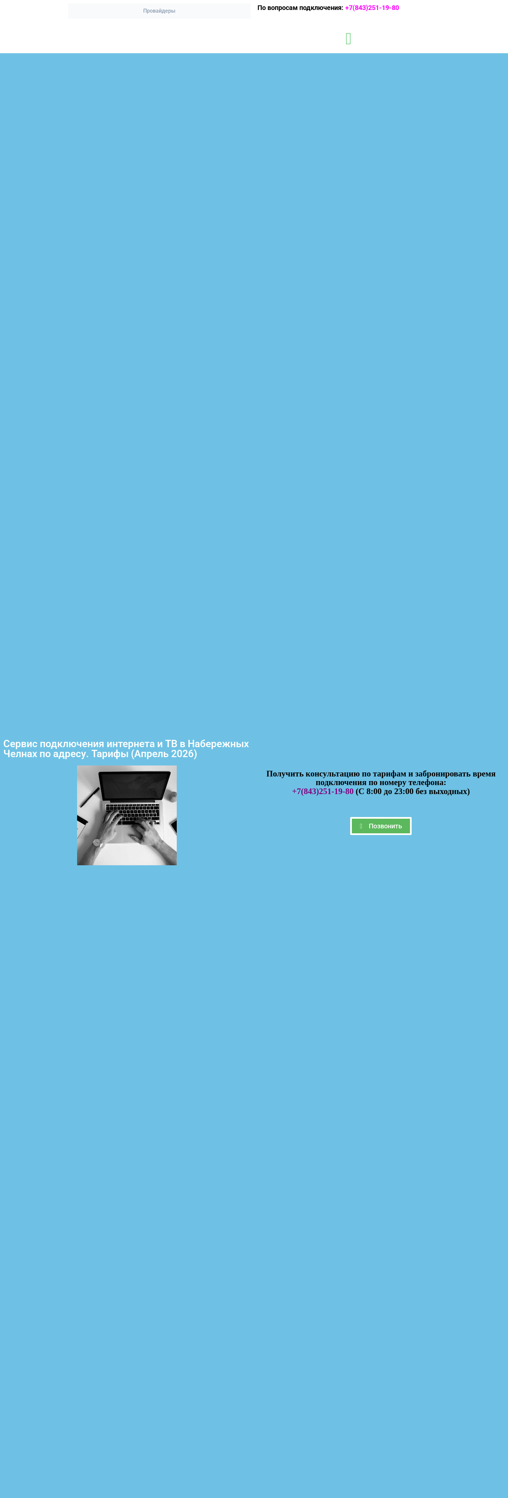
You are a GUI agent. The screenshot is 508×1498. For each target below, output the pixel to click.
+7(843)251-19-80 (375, 8)
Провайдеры (159, 11)
